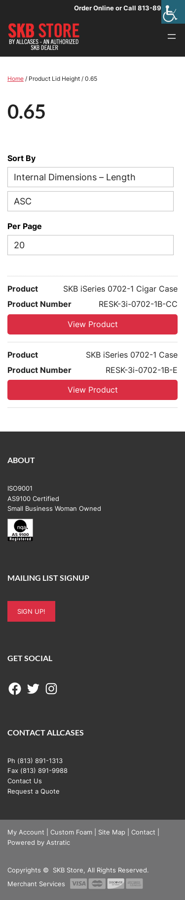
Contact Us (24, 781)
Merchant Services (36, 884)
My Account (25, 832)
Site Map (111, 832)
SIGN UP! (31, 611)
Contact (143, 832)
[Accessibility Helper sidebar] (173, 12)
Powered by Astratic (38, 842)
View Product (93, 324)
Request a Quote (33, 791)
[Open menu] (172, 36)
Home (15, 78)
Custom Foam (71, 832)
